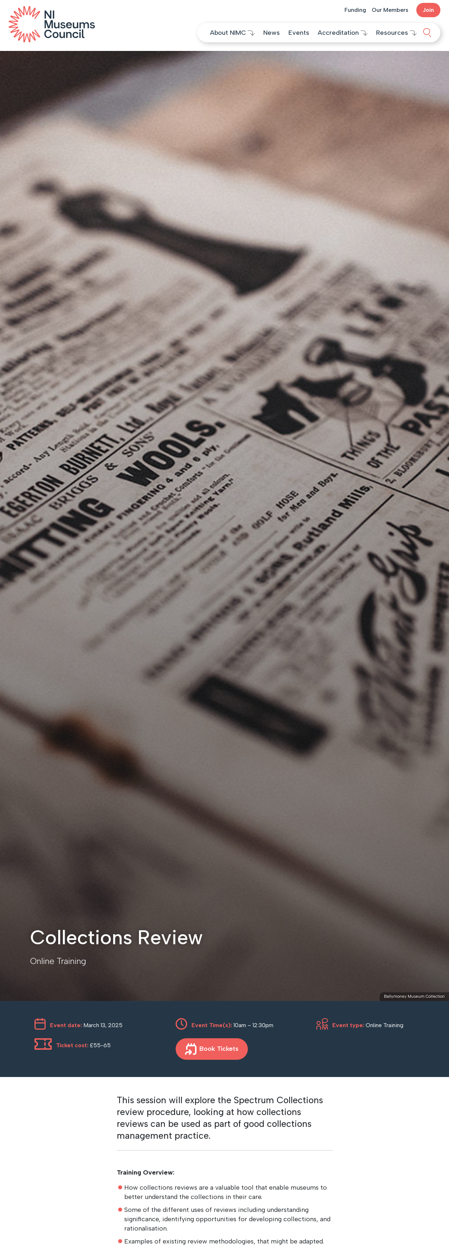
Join (428, 9)
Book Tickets (212, 1049)
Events (298, 33)
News (271, 33)
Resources (396, 33)
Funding (355, 9)
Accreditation (342, 33)
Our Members (390, 9)
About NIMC (232, 33)
